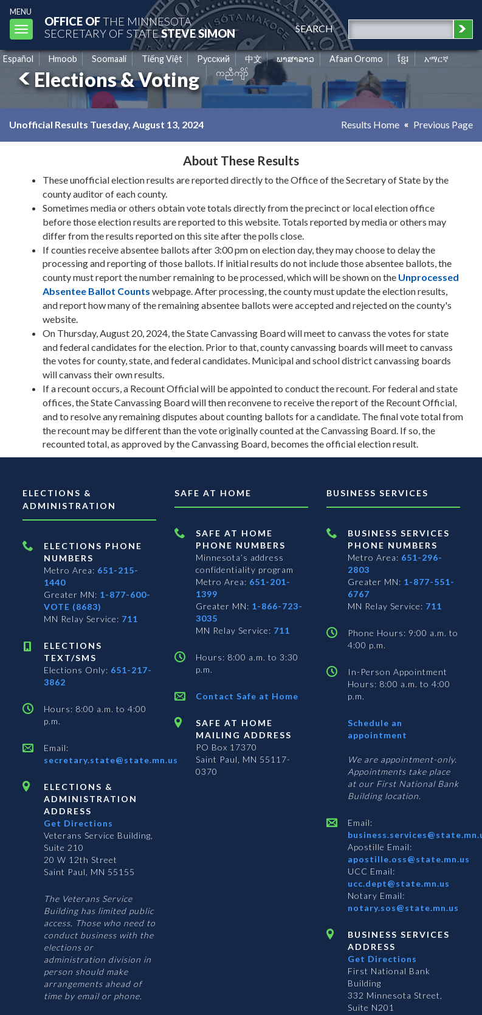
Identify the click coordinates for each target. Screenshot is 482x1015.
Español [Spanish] (18, 59)
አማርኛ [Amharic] (436, 59)
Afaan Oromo (356, 59)
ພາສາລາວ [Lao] (295, 59)
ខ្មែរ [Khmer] (403, 59)
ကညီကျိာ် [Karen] (232, 73)
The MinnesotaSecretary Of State (139, 27)
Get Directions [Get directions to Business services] (382, 959)
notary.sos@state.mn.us (403, 907)
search (314, 28)
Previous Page (443, 124)
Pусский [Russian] (213, 59)
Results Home (370, 124)
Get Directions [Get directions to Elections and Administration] (78, 823)
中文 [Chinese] (253, 59)
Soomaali (109, 59)
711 (130, 619)
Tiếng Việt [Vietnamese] (162, 59)
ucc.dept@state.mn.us (399, 883)
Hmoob (63, 59)
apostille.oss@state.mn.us (409, 859)
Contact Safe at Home (247, 696)
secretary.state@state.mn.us (111, 760)
